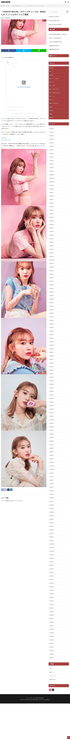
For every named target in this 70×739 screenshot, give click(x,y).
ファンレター (53, 98)
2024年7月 (51, 199)
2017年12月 (52, 485)
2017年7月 (51, 504)
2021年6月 (51, 335)
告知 (8, 5)
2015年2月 (51, 609)
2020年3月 (51, 391)
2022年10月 (52, 278)
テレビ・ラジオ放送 (55, 79)
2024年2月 (51, 218)
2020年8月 (51, 372)
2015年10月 (52, 579)
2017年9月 (51, 496)
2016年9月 (51, 541)
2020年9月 (51, 368)
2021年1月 (51, 353)
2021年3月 (51, 346)
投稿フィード (52, 707)
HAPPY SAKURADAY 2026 (55, 41)
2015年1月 (51, 613)
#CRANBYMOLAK (6, 140)
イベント (52, 71)
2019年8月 (51, 410)
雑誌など (52, 120)
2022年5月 (51, 297)
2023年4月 (51, 256)
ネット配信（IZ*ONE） (55, 90)
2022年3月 (51, 305)
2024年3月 (51, 214)
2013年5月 (51, 688)
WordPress (48, 735)
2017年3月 (51, 519)
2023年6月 (51, 248)
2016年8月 (51, 545)
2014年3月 (51, 651)
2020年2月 (51, 395)
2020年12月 (52, 357)
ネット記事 (53, 86)
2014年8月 (51, 632)
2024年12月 (52, 180)
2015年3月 (51, 605)
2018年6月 (51, 462)
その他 (52, 75)
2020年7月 (51, 376)
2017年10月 (52, 493)
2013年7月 (51, 681)
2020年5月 (51, 384)
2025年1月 (51, 177)
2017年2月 (51, 523)
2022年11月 (52, 274)
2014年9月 (51, 628)
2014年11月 (52, 620)
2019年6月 (51, 417)
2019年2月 (51, 432)
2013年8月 (51, 677)
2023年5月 (51, 252)
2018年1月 (51, 481)
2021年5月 (51, 338)
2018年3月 (51, 474)
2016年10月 (52, 538)
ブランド (52, 101)
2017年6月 (51, 508)
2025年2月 (51, 173)
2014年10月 (52, 624)
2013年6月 (51, 684)
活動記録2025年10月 (54, 49)
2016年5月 (51, 557)
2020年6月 (51, 380)
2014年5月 (51, 643)
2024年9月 (51, 192)
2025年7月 (51, 154)
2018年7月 (51, 459)
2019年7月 (51, 414)
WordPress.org (52, 714)
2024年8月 (51, 195)
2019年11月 (52, 399)
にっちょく (53, 83)
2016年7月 (51, 549)
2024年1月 (51, 222)
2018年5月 (51, 466)
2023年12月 (52, 226)
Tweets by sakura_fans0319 (55, 24)
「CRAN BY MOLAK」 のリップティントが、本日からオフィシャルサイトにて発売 (27, 5)
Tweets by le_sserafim (54, 16)
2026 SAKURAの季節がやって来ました (58, 34)
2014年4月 (51, 647)
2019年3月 (51, 429)
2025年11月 (52, 139)
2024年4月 (51, 210)
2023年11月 (52, 229)
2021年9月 (51, 323)
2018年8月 (51, 455)
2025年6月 (51, 158)
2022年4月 (51, 301)
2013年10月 (52, 669)
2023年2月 (51, 263)
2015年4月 (51, 602)
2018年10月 (52, 447)
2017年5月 (51, 511)
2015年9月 (51, 583)
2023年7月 (51, 244)
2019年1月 (51, 436)
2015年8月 (51, 587)
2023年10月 (52, 233)
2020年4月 (51, 387)
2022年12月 (52, 271)
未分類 (52, 113)
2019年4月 (51, 425)
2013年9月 (51, 673)
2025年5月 (51, 162)
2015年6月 (51, 594)
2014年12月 (52, 617)
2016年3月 (51, 560)
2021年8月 (51, 327)
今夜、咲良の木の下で (55, 105)
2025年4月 (51, 165)
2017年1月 (51, 526)
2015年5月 (51, 598)
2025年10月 (52, 143)
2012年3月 (51, 692)
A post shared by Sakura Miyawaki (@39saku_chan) (24, 113)
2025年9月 (51, 147)
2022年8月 (51, 286)
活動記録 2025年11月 (54, 45)
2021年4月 (51, 342)
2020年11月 (52, 361)
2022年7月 (51, 289)
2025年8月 (51, 150)
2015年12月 (52, 572)
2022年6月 (51, 293)
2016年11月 (52, 534)
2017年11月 (52, 489)
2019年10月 (52, 402)
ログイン (14, 500)
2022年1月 (51, 308)
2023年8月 (51, 241)
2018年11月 (52, 444)
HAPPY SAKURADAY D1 (55, 38)
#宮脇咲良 (8, 18)
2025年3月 (51, 169)
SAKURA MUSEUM (5, 2)
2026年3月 (51, 132)
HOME (3, 5)
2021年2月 (51, 350)
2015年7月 (51, 590)
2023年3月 (51, 259)
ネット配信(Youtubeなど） (56, 94)
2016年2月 (51, 564)
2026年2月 (51, 135)
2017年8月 (51, 500)
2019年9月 (51, 406)
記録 (51, 117)
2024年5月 (51, 207)
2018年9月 (51, 451)
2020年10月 (52, 365)
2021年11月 (52, 316)
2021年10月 (52, 320)
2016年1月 (51, 568)
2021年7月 (51, 331)
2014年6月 (51, 639)
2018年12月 (52, 440)
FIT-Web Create (34, 735)
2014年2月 (51, 654)
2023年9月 (51, 237)
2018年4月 (51, 470)
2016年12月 (52, 530)
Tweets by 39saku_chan (54, 20)
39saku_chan (4, 118)
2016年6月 (51, 553)
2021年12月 (52, 312)
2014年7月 (51, 636)
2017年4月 (51, 515)
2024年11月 (52, 184)
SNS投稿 (52, 68)
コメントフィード (53, 711)
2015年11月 (52, 575)
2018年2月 (51, 478)
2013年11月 (52, 666)
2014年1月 (51, 658)
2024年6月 (51, 203)
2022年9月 (51, 282)
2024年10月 (52, 188)
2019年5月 (51, 421)
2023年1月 (51, 267)
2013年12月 (52, 662)
